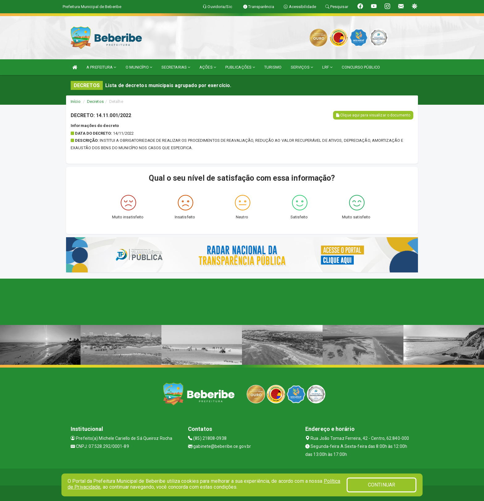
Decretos (95, 101)
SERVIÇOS (302, 67)
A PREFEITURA (101, 67)
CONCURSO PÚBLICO (361, 67)
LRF (327, 67)
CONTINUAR (381, 485)
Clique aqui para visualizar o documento (373, 115)
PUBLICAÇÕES (240, 67)
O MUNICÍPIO (139, 67)
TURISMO (273, 67)
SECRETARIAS (175, 67)
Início (76, 101)
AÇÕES (207, 67)
